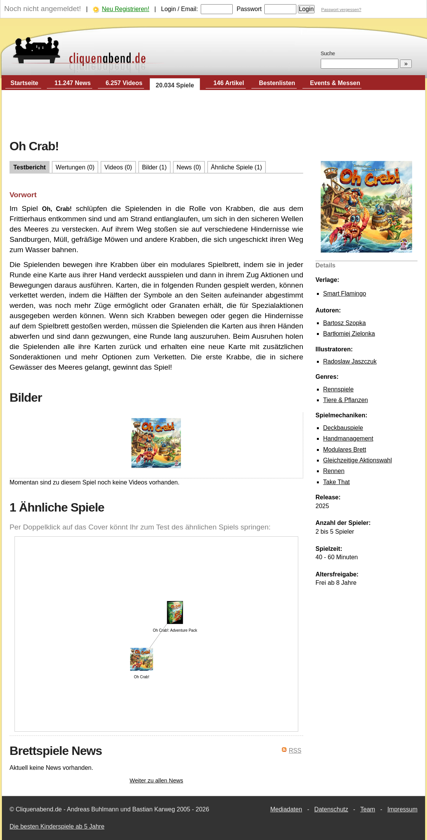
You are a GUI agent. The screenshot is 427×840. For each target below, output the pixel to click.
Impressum (402, 809)
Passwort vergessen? (341, 9)
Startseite (24, 83)
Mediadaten (286, 809)
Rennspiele (338, 389)
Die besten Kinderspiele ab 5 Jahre (57, 826)
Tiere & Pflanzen (345, 400)
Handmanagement (348, 438)
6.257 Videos (124, 83)
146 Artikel (228, 83)
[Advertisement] (213, 115)
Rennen (333, 471)
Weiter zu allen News (156, 780)
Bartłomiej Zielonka (349, 333)
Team (367, 809)
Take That (336, 482)
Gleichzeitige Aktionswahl (357, 460)
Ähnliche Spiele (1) (236, 167)
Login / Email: (179, 9)
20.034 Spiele (175, 85)
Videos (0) (118, 167)
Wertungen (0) (75, 167)
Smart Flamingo (344, 293)
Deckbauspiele (343, 428)
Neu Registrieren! (125, 9)
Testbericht (29, 167)
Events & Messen (335, 83)
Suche (328, 53)
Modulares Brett (344, 449)
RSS (295, 750)
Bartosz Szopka (344, 323)
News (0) (189, 167)
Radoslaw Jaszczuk (350, 361)
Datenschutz (331, 809)
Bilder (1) (154, 167)
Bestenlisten (277, 83)
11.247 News (72, 83)
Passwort (249, 9)
